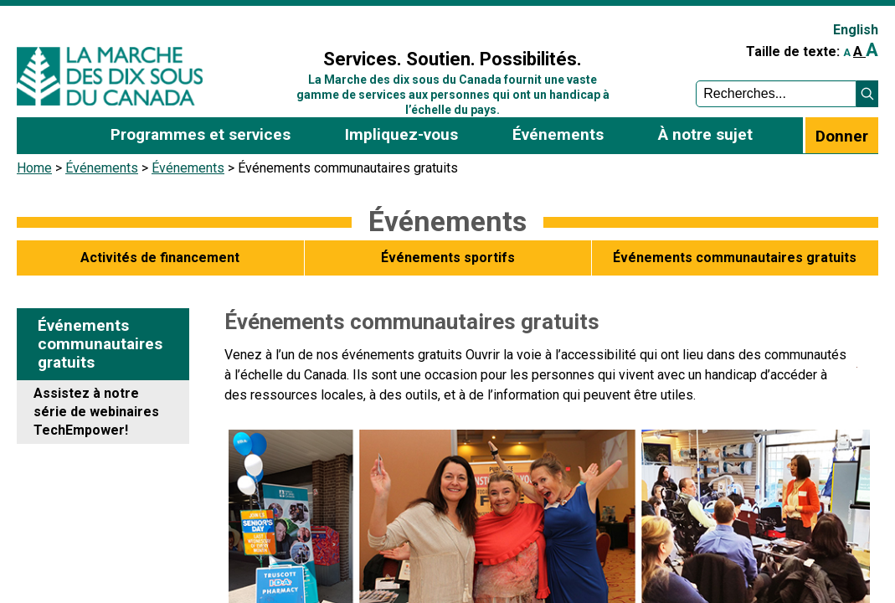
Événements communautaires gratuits (734, 257)
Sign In (276, 22)
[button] (867, 93)
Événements (101, 168)
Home (34, 168)
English (855, 30)
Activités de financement (159, 257)
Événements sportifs (448, 257)
